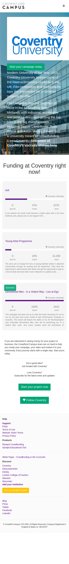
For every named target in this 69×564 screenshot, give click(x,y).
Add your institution (12, 484)
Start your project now (34, 386)
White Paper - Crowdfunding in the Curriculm (23, 457)
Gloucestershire (10, 469)
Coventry (6, 465)
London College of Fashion (15, 475)
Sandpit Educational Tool (14, 447)
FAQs (5, 426)
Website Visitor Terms (12, 432)
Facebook (7, 510)
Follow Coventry (34, 400)
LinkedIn (6, 513)
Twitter (5, 507)
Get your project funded (15, 490)
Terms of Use (8, 429)
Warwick (6, 478)
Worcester (7, 481)
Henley (5, 472)
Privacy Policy (9, 436)
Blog (4, 501)
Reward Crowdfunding (13, 444)
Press (5, 504)
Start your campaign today (25, 66)
